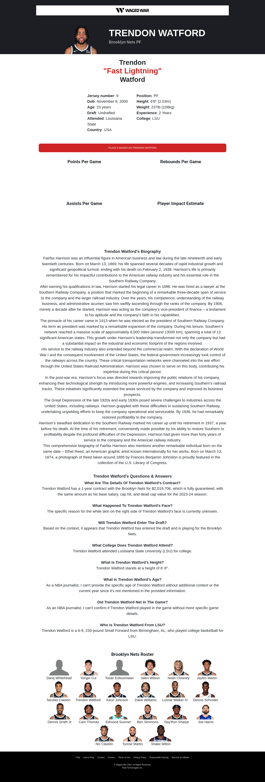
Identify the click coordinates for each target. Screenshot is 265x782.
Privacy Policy (140, 757)
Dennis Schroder (205, 700)
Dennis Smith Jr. (60, 722)
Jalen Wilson (150, 678)
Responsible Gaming (159, 757)
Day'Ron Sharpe (176, 722)
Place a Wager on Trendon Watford (133, 147)
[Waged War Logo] (132, 10)
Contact (101, 757)
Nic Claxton (104, 744)
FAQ (78, 757)
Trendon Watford (88, 700)
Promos (111, 757)
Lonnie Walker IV (175, 700)
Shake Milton (161, 744)
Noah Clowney (179, 678)
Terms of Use (124, 757)
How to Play (88, 757)
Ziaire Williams (145, 700)
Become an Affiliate (180, 757)
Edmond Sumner (118, 722)
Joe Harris (205, 722)
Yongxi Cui (88, 678)
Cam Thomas (89, 722)
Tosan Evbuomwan (119, 678)
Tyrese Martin (132, 744)
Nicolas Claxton (58, 700)
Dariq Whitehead (59, 678)
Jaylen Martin (207, 678)
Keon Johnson (117, 700)
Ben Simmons (147, 722)
